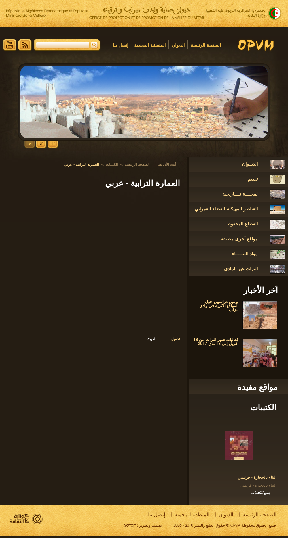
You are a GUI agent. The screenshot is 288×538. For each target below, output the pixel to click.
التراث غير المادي (241, 268)
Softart (130, 525)
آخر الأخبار (260, 290)
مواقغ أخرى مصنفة (239, 239)
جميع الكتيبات (261, 493)
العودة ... (153, 339)
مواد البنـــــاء (245, 253)
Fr (53, 143)
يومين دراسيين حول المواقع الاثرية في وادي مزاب (218, 305)
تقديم (253, 179)
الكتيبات (263, 407)
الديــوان (250, 164)
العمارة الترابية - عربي (142, 183)
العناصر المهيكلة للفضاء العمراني (226, 209)
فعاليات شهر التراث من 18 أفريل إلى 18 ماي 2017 (215, 341)
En (41, 143)
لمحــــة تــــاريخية (240, 194)
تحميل (175, 339)
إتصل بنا (120, 45)
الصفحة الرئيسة (206, 45)
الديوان (178, 45)
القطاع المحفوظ (242, 224)
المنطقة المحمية (150, 45)
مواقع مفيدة (257, 387)
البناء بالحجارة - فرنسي (257, 477)
